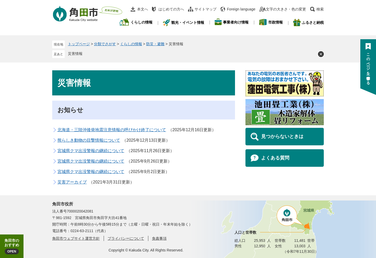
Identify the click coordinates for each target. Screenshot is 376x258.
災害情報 (75, 53)
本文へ (142, 9)
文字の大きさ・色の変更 (286, 9)
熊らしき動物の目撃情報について (88, 140)
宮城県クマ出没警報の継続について (90, 150)
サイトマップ (205, 9)
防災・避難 (155, 44)
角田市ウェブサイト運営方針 (76, 238)
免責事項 (159, 238)
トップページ (79, 44)
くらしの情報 (131, 44)
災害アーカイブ (72, 182)
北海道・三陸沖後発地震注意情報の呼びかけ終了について (111, 130)
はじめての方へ (171, 9)
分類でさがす (105, 44)
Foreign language (241, 9)
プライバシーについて (126, 238)
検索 (320, 9)
